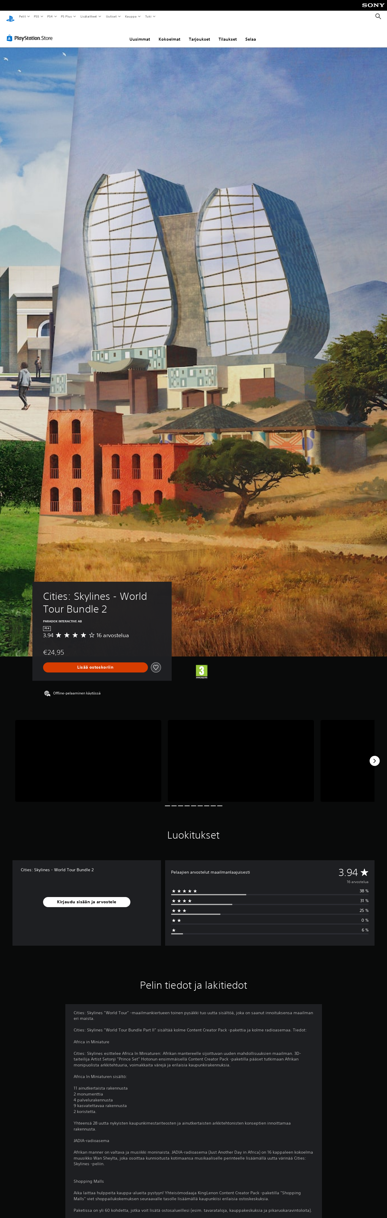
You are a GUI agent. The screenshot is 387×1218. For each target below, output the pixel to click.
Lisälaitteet (88, 16)
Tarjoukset (199, 33)
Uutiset (111, 16)
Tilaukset (228, 33)
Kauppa (131, 16)
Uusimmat (139, 33)
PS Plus (66, 16)
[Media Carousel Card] (88, 755)
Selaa (250, 33)
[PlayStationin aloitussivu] (10, 17)
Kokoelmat (169, 33)
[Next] (374, 755)
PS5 (36, 16)
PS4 (50, 16)
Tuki (148, 16)
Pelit (22, 16)
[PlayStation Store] (31, 32)
